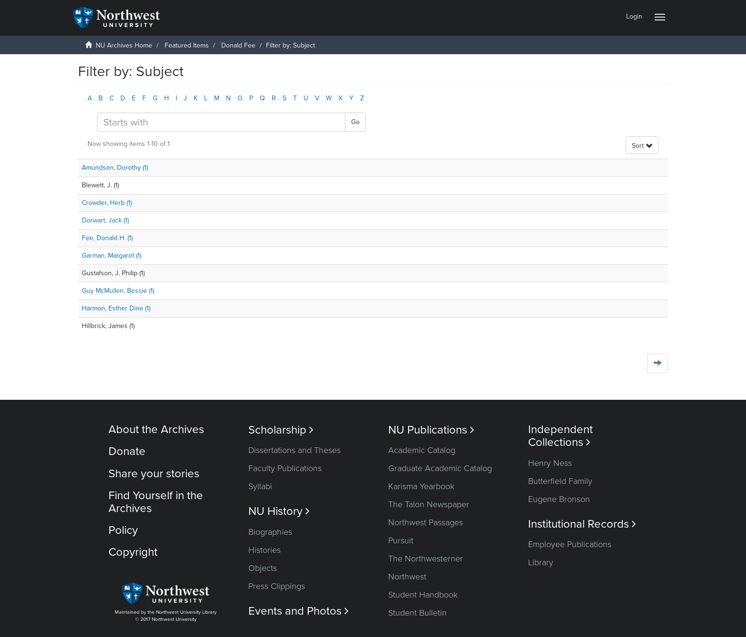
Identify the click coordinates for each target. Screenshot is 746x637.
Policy (123, 530)
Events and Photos (298, 611)
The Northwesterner (425, 558)
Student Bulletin (417, 613)
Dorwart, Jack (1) (105, 220)
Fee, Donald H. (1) (107, 238)
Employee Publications (569, 544)
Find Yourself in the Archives (155, 502)
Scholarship (281, 430)
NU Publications (431, 430)
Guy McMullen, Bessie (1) (118, 291)
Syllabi (260, 486)
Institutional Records (582, 524)
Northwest (407, 576)
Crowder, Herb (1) (107, 203)
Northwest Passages (425, 522)
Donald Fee (238, 45)
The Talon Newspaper (428, 504)
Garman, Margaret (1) (111, 255)
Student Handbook (423, 594)
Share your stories (153, 474)
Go (355, 122)
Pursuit (400, 540)
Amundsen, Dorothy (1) (115, 168)
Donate (127, 451)
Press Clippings (276, 586)
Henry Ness (550, 463)
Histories (264, 550)
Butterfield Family (560, 481)
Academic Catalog (421, 450)
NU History (279, 511)
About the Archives (156, 429)
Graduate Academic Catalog (440, 468)
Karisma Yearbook (421, 486)
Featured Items (187, 45)
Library (540, 562)
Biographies (270, 532)
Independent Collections (560, 436)
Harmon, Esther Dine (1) (116, 308)
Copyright (132, 552)
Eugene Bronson (559, 499)
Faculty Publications (285, 468)
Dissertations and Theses (294, 450)
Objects (262, 568)
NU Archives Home (124, 45)
